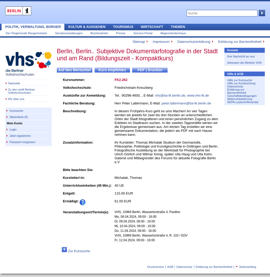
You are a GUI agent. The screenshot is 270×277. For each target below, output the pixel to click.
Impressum (161, 42)
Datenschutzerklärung (193, 42)
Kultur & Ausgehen (86, 27)
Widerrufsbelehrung (239, 99)
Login (13, 129)
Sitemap (139, 42)
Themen (178, 27)
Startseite (14, 83)
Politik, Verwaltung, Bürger (33, 27)
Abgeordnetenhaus (173, 33)
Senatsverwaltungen (69, 33)
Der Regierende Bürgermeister (26, 33)
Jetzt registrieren (20, 135)
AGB (170, 266)
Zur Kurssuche (79, 251)
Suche (261, 13)
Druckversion (155, 266)
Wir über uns (16, 99)
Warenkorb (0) (19, 117)
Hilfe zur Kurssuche (239, 80)
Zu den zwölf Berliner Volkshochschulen (21, 91)
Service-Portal (142, 33)
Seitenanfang (246, 266)
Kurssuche (16, 110)
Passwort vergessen (22, 142)
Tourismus (123, 27)
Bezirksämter (99, 33)
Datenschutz (235, 86)
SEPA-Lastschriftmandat (242, 102)
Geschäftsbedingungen (242, 95)
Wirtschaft (152, 27)
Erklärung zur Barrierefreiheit (239, 42)
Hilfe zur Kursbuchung (241, 83)
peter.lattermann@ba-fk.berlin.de (186, 103)
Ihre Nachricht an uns (241, 56)
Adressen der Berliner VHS (244, 62)
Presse (120, 33)
